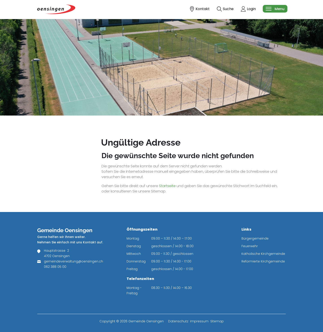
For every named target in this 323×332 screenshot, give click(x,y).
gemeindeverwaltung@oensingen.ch (73, 261)
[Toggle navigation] (275, 8)
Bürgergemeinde (255, 238)
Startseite (167, 185)
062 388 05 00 (55, 266)
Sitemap (217, 321)
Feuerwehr (249, 246)
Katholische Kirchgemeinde (263, 253)
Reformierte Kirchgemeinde (263, 261)
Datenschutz (178, 321)
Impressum (199, 321)
